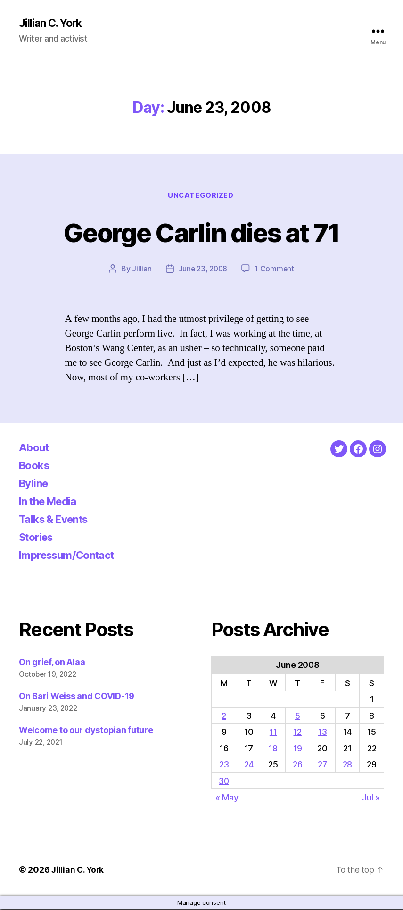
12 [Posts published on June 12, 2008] (298, 733)
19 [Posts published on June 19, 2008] (298, 749)
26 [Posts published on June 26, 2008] (298, 766)
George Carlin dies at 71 (201, 232)
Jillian (140, 270)
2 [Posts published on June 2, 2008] (224, 717)
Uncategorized (201, 196)
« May (227, 798)
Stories (38, 538)
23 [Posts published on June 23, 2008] (224, 766)
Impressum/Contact (71, 556)
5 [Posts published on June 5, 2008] (298, 717)
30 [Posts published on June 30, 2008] (224, 782)
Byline (35, 484)
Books (36, 466)
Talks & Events (57, 520)
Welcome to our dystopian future (86, 731)
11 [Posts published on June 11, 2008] (273, 733)
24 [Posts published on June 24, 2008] (250, 766)
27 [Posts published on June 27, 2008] (323, 766)
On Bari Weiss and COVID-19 (76, 697)
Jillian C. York (52, 23)
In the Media (51, 502)
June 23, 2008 (203, 270)
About (35, 448)
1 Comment (275, 270)
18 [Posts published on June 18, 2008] (274, 749)
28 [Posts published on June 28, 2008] (347, 766)
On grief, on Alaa (52, 663)
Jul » (371, 798)
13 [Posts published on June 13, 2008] (323, 733)
